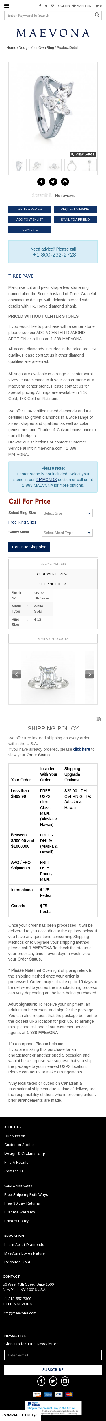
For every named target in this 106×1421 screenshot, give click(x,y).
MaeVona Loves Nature (24, 1253)
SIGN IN (64, 6)
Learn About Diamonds (24, 1245)
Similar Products (53, 638)
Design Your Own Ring (36, 48)
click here (81, 749)
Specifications (53, 564)
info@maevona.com (19, 1313)
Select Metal (18, 532)
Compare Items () (20, 1415)
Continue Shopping (29, 547)
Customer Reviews (53, 574)
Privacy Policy (16, 1221)
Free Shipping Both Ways (26, 1195)
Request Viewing (75, 209)
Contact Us (13, 1171)
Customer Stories (19, 1145)
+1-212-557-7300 (17, 1299)
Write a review (30, 209)
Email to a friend (75, 219)
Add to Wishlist (29, 219)
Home (11, 48)
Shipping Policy (53, 584)
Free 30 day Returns (22, 1203)
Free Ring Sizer (22, 522)
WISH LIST (82, 6)
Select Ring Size (22, 513)
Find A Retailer (17, 1163)
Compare (30, 229)
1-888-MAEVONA (17, 1304)
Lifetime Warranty (19, 1212)
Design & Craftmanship (24, 1154)
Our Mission (14, 1136)
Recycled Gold (17, 1262)
